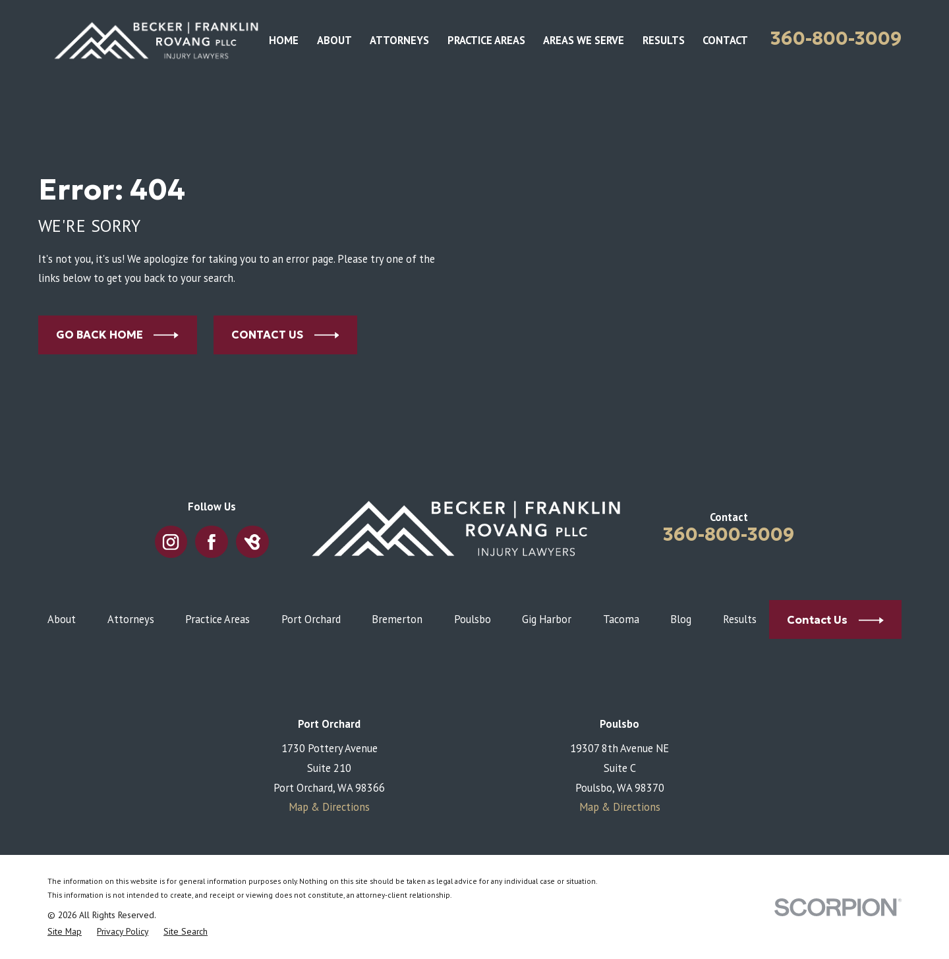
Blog (680, 619)
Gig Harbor (546, 619)
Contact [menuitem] (725, 40)
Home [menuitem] (284, 40)
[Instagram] (171, 542)
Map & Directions (329, 807)
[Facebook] (212, 542)
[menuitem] (64, 931)
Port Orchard (311, 619)
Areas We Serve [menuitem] (583, 40)
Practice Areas (217, 619)
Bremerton (397, 619)
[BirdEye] (252, 542)
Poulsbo (472, 619)
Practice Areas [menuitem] (486, 40)
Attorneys (130, 619)
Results (740, 619)
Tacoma (621, 619)
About (61, 619)
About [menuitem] (334, 40)
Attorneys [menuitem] (399, 40)
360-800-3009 (836, 38)
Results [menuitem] (664, 40)
